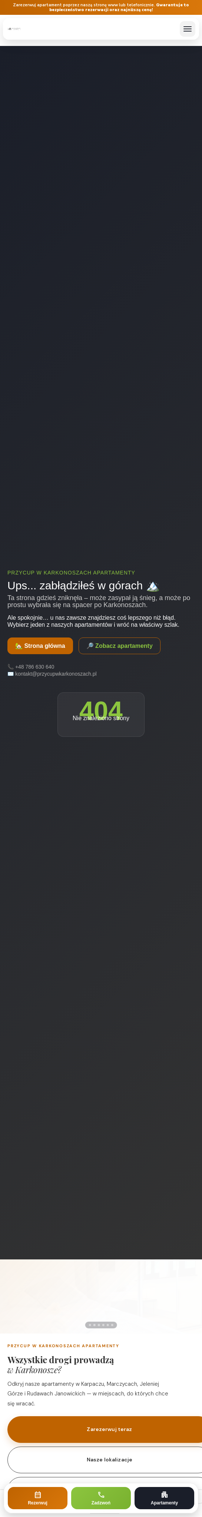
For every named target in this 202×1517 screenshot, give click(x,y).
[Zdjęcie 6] (114, 1325)
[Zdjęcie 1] (89, 1325)
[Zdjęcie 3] (100, 1325)
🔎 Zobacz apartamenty (119, 646)
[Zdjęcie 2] (96, 1325)
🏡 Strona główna (40, 646)
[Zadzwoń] (101, 1498)
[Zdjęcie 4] (105, 1325)
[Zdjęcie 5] (109, 1325)
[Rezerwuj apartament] (37, 1498)
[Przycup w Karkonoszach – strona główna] (14, 28)
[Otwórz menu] (187, 29)
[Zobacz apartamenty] (164, 1498)
